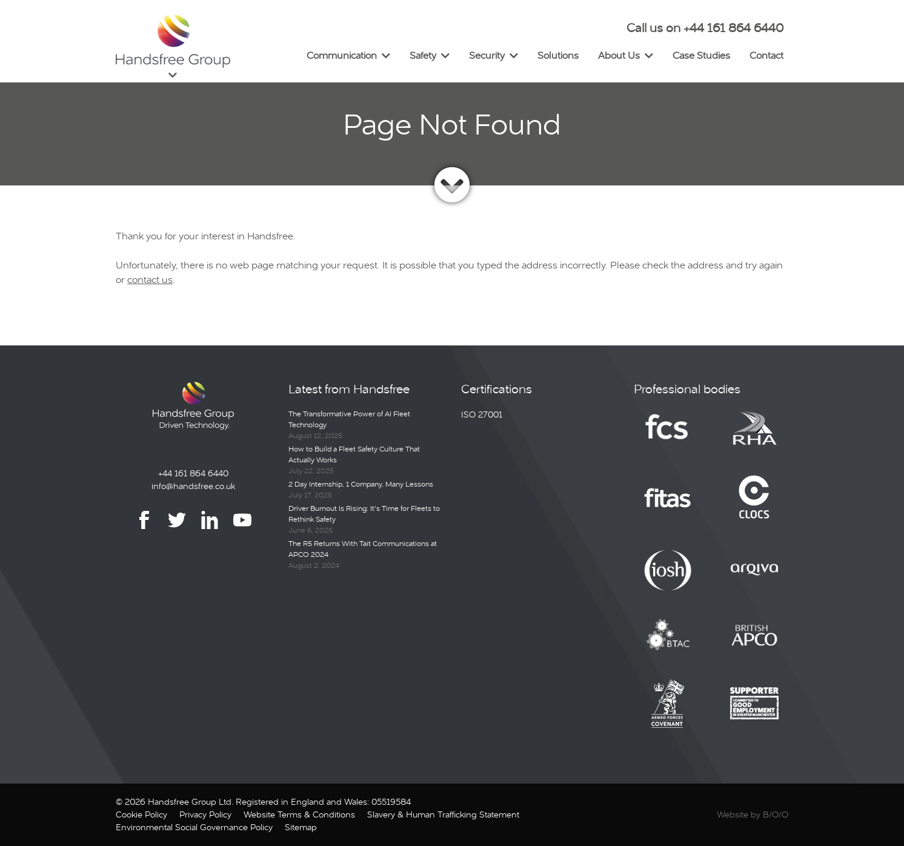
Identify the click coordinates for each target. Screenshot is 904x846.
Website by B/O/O (752, 814)
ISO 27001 (481, 414)
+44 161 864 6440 (193, 473)
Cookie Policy (141, 814)
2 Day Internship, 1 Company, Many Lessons (360, 484)
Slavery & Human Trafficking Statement (443, 814)
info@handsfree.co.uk (193, 486)
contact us (150, 279)
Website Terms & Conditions (299, 814)
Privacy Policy (205, 814)
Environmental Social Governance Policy (194, 827)
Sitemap (301, 827)
